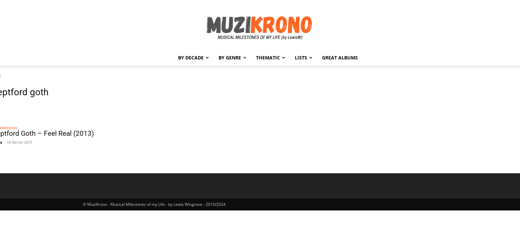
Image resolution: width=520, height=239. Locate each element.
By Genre (232, 57)
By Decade (193, 57)
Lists (303, 57)
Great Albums (340, 57)
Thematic (270, 57)
